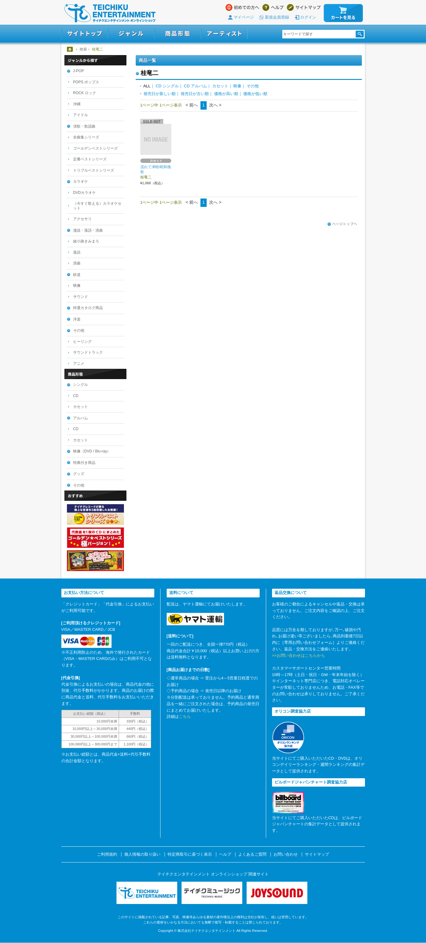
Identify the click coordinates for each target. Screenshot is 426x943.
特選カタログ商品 (88, 308)
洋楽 (77, 319)
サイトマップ (304, 7)
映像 (237, 86)
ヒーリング (82, 341)
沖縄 (77, 104)
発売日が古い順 (195, 93)
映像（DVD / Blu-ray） (92, 451)
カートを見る (343, 13)
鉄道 (77, 275)
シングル (80, 384)
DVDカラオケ (84, 192)
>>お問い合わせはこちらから (298, 655)
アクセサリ (82, 219)
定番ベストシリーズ (90, 159)
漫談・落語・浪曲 (88, 230)
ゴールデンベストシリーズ (95, 148)
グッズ (78, 474)
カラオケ (80, 181)
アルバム (80, 418)
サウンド (80, 297)
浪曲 (77, 263)
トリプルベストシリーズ (93, 170)
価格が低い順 (255, 93)
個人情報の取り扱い (142, 854)
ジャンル (131, 33)
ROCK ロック (84, 93)
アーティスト (224, 33)
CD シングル (167, 86)
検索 (83, 49)
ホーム (70, 49)
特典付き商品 (84, 463)
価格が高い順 (226, 93)
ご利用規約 (107, 854)
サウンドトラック (88, 352)
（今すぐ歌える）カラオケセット (97, 205)
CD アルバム (195, 86)
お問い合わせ (286, 854)
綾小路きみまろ (86, 241)
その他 (253, 86)
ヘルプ (273, 7)
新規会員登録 (277, 17)
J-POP (78, 71)
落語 (77, 252)
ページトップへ (342, 224)
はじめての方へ (242, 7)
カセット (220, 86)
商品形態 (178, 33)
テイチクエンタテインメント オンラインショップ (110, 13)
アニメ (78, 363)
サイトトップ (84, 33)
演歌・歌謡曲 (84, 126)
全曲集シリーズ (86, 137)
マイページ (244, 17)
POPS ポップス (86, 82)
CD (75, 396)
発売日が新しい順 (159, 93)
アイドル (80, 115)
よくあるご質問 (252, 854)
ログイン (308, 17)
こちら (185, 716)
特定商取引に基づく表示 (190, 854)
